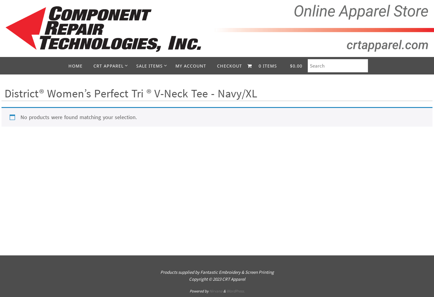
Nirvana (215, 291)
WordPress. (236, 291)
